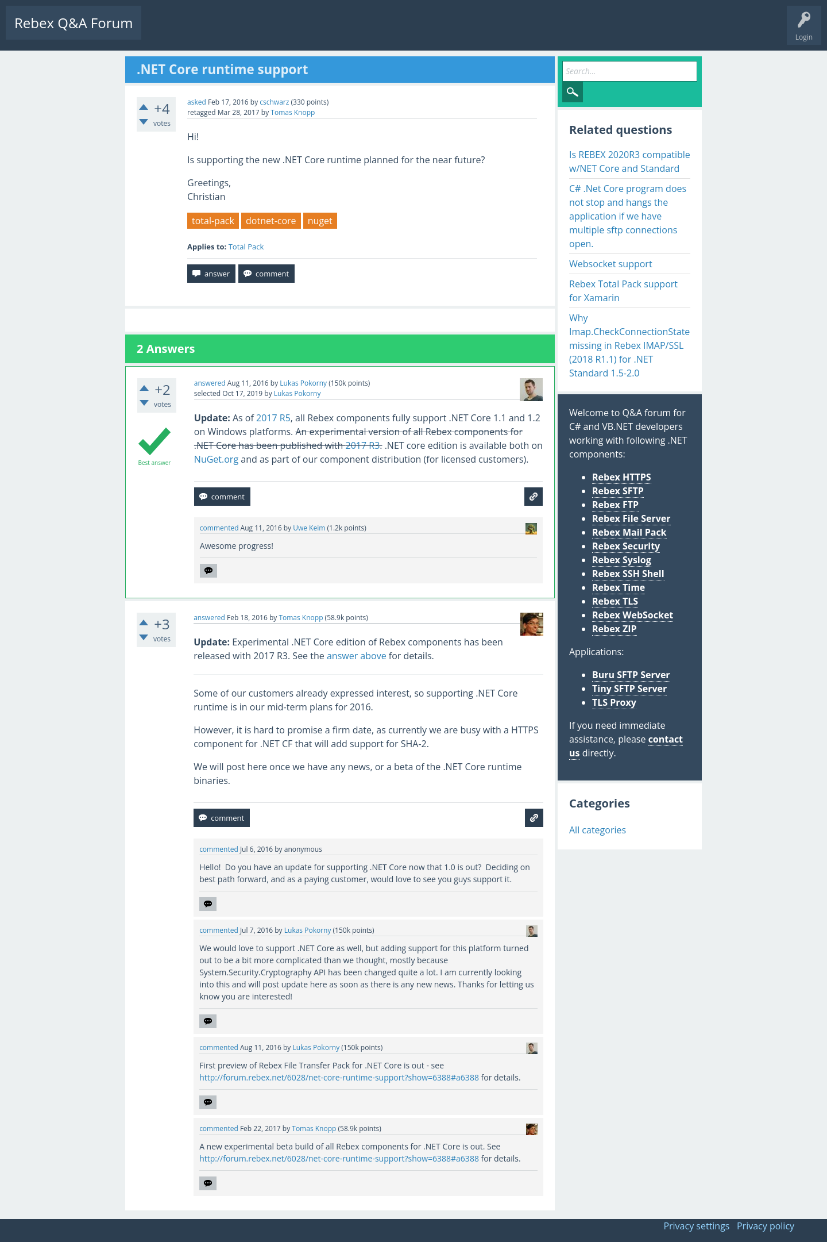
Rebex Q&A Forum (73, 22)
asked (196, 102)
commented (219, 528)
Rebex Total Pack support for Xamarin (623, 291)
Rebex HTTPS (621, 477)
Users (296, 31)
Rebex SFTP (618, 491)
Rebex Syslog (621, 559)
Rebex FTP (615, 504)
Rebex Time (618, 587)
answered (210, 383)
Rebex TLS (615, 601)
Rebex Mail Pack (629, 532)
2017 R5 (273, 418)
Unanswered (216, 31)
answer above (357, 655)
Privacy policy (765, 1226)
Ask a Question (346, 31)
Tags (261, 31)
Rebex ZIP (614, 628)
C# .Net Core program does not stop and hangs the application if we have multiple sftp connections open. (627, 216)
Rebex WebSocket (632, 615)
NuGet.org (216, 459)
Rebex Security (626, 546)
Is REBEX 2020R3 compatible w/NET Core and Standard (629, 161)
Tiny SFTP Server (629, 688)
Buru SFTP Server (631, 674)
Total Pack (246, 246)
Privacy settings (696, 1226)
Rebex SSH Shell (628, 573)
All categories (597, 830)
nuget (320, 220)
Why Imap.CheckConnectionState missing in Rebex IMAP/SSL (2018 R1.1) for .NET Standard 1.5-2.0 (629, 345)
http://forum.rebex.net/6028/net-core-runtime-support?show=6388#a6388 (339, 1077)
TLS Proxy (614, 702)
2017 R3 (363, 445)
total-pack (213, 220)
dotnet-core (271, 220)
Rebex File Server (631, 518)
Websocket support (610, 263)
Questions (167, 31)
